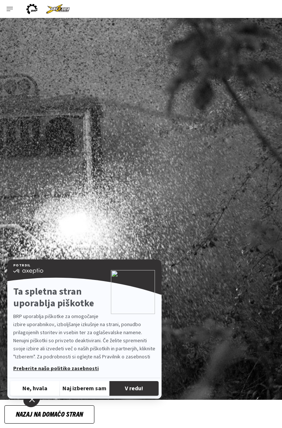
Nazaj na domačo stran (49, 414)
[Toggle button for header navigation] (10, 9)
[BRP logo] (32, 9)
